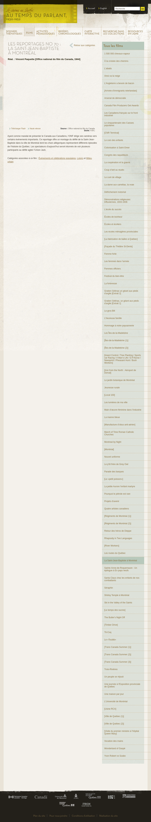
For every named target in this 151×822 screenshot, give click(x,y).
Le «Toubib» (110, 639)
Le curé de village (112, 177)
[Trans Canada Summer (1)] (117, 647)
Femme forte (110, 254)
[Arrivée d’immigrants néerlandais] (120, 90)
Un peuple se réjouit (114, 676)
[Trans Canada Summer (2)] (117, 654)
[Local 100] (109, 395)
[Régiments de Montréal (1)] (117, 516)
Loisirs (80, 158)
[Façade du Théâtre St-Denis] (118, 246)
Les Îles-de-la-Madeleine (116, 333)
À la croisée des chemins (116, 61)
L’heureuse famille (113, 318)
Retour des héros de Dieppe (117, 531)
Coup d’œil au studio (114, 170)
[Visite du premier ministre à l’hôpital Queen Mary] (121, 732)
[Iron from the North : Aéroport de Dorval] (120, 371)
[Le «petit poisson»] (113, 479)
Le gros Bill (109, 311)
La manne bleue (112, 417)
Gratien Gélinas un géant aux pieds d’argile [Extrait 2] (121, 292)
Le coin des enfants (113, 140)
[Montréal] (109, 449)
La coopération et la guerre (117, 162)
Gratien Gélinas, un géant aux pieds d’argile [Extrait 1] (121, 302)
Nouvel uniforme (112, 457)
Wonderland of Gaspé (114, 748)
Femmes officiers (112, 268)
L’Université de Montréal (116, 701)
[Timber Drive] (111, 625)
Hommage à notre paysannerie (119, 325)
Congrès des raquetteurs (116, 155)
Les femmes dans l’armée (116, 261)
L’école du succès (112, 209)
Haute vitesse (35, 129)
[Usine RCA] (110, 709)
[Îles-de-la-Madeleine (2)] (116, 348)
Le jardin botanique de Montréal (119, 380)
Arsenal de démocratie (115, 98)
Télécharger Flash (18, 129)
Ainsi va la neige (112, 76)
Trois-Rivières (111, 669)
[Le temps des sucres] (114, 610)
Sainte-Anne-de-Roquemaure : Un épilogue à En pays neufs (120, 569)
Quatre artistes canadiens (116, 508)
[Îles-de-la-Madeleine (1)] (116, 340)
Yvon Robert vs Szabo (115, 756)
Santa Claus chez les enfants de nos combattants (121, 579)
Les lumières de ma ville (116, 402)
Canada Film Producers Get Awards (121, 105)
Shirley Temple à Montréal (116, 595)
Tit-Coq (107, 632)
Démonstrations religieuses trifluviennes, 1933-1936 (117, 200)
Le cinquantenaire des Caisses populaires (119, 124)
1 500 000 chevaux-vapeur (117, 53)
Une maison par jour (114, 694)
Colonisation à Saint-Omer (117, 147)
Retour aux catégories (84, 45)
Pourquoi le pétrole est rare (117, 494)
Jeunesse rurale (112, 387)
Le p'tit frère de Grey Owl (116, 464)
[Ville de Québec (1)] (114, 716)
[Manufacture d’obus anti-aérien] (119, 424)
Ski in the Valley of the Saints (118, 602)
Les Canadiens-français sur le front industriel (121, 114)
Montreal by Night (112, 442)
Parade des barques (114, 471)
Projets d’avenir (111, 501)
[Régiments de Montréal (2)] (117, 523)
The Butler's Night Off (114, 617)
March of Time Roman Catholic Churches (119, 433)
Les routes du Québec (115, 553)
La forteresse (110, 283)
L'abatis (108, 68)
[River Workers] (111, 545)
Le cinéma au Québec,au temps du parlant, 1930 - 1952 (40, 12)
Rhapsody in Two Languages (118, 538)
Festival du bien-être (114, 276)
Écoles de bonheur (113, 217)
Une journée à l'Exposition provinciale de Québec (122, 685)
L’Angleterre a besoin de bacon (119, 83)
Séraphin (108, 588)
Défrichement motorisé (115, 192)
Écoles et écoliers (112, 224)
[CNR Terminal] (111, 133)
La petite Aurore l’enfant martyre (119, 486)
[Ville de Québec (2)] (114, 723)
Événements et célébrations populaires (57, 158)
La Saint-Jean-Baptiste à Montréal (120, 560)
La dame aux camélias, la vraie (119, 184)
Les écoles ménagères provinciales (121, 231)
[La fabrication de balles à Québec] (121, 239)
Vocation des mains (113, 741)
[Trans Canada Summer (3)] (117, 662)
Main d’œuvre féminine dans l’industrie (122, 410)
